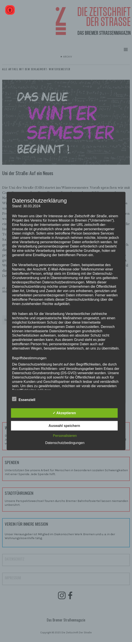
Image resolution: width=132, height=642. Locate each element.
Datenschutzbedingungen (64, 443)
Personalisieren (65, 436)
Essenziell (23, 399)
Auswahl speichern (64, 426)
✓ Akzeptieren (64, 413)
